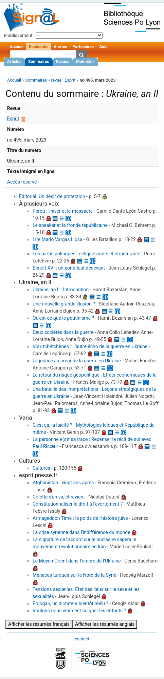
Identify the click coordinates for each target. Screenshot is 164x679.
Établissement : (19, 35)
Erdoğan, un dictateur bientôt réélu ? (70, 603)
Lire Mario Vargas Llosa (58, 239)
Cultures (41, 468)
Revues (63, 61)
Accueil (16, 46)
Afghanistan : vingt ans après (63, 482)
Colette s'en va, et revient (59, 497)
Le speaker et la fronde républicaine (70, 225)
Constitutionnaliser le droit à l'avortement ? (78, 504)
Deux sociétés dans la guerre (63, 332)
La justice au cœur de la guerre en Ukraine (77, 360)
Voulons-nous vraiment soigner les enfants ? (79, 610)
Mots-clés (85, 61)
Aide (103, 46)
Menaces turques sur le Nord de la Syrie (74, 575)
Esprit (13, 118)
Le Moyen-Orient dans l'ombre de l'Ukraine (77, 561)
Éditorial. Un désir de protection (52, 196)
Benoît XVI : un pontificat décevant (69, 268)
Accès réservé (22, 182)
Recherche (38, 46)
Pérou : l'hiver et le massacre (63, 211)
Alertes (60, 46)
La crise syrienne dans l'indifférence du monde (81, 532)
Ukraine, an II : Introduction (61, 289)
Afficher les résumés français (39, 624)
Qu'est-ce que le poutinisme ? (63, 318)
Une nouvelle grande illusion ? (64, 303)
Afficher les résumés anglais (105, 624)
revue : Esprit (63, 80)
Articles (14, 61)
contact (82, 638)
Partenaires (83, 46)
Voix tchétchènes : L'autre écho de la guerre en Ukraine (90, 346)
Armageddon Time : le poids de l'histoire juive (80, 518)
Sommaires (38, 61)
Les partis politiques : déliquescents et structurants (86, 253)
